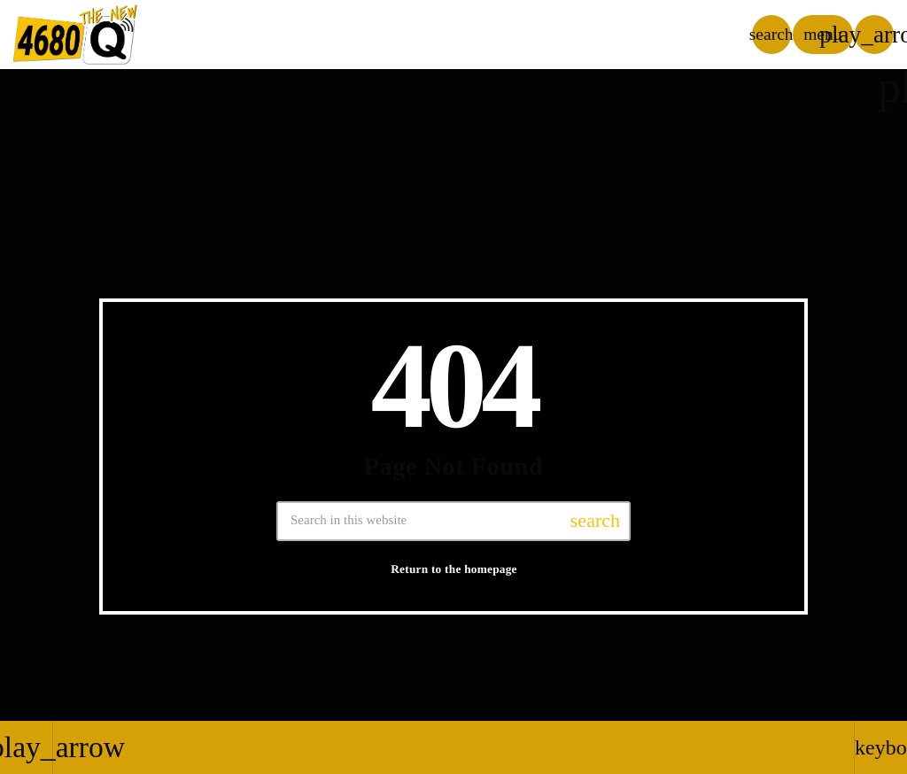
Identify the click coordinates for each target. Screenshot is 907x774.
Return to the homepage (454, 569)
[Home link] (75, 35)
